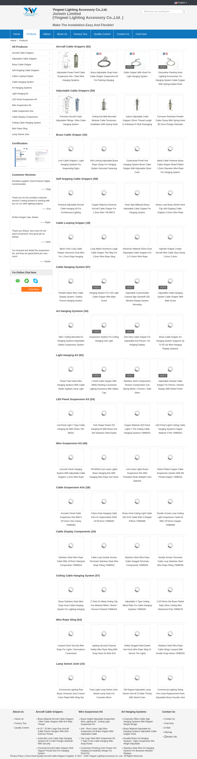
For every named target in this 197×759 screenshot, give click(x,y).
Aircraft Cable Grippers (23, 53)
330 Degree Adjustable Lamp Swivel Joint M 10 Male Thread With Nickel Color (137, 693)
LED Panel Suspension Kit (24, 99)
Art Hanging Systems (22, 88)
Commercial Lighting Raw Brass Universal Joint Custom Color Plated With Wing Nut (71, 693)
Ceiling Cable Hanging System (26, 123)
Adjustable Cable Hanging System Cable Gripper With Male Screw (170, 297)
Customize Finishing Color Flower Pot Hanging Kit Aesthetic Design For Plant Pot (98, 751)
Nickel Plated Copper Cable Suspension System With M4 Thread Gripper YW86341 (170, 473)
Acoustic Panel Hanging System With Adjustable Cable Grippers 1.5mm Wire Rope (71, 473)
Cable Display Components (25, 117)
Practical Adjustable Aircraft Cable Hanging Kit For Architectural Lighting (71, 209)
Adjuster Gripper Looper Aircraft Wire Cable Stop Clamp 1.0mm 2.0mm (170, 253)
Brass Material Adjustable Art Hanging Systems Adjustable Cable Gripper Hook (140, 731)
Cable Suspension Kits (22, 111)
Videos (47, 34)
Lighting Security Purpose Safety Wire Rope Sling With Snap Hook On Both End (104, 649)
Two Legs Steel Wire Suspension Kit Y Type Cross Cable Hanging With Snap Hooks (98, 741)
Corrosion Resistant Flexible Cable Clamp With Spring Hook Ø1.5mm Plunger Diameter (170, 120)
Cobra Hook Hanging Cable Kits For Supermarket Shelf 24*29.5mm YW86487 (104, 517)
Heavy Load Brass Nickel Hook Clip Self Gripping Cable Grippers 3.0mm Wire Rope (170, 209)
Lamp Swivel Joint (20, 134)
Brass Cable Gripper (21, 64)
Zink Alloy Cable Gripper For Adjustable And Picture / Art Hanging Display (137, 341)
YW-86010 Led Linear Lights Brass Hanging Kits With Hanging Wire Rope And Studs (104, 473)
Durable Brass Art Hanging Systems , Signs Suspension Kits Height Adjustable (138, 741)
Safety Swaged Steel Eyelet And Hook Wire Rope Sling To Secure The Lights (137, 649)
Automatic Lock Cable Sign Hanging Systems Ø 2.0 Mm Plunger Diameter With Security (55, 741)
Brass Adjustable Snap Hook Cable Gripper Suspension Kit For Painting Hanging (104, 76)
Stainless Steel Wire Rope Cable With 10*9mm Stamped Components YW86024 (71, 561)
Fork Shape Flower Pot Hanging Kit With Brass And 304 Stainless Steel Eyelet (104, 429)
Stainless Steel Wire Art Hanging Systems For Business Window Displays (138, 751)
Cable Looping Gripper (22, 76)
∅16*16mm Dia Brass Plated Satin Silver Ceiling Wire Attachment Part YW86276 (170, 605)
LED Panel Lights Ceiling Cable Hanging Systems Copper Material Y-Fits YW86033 (170, 429)
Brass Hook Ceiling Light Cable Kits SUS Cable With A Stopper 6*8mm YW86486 (137, 517)
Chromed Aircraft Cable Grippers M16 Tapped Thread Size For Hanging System (55, 751)
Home (16, 34)
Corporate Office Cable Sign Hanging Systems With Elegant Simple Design (138, 721)
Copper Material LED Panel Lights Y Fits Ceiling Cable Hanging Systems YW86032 (137, 429)
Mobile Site (170, 737)
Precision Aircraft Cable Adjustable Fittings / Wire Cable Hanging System (71, 120)
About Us (62, 34)
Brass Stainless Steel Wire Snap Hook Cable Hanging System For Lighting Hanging (71, 605)
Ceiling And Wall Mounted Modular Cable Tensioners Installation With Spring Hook (104, 120)
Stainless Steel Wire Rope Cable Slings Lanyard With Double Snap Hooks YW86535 (170, 649)
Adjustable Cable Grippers (24, 58)
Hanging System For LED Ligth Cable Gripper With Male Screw (104, 297)
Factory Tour (81, 34)
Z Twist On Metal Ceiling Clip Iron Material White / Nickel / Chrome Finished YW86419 (104, 605)
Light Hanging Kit (20, 93)
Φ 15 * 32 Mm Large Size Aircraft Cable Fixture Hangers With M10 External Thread (53, 731)
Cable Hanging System (23, 82)
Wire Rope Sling (19, 128)
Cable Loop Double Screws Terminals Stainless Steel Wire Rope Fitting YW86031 (104, 561)
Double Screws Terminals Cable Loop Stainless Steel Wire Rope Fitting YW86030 (170, 561)
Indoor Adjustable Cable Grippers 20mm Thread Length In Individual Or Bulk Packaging (137, 120)
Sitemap (168, 732)
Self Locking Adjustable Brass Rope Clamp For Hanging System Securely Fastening (104, 164)
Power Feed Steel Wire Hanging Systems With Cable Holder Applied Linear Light (71, 385)
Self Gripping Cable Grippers (25, 70)
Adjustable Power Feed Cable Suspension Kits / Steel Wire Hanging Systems (71, 76)
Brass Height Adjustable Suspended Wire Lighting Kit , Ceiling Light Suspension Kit (98, 721)
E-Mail (167, 728)
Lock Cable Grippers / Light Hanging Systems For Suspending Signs (71, 164)
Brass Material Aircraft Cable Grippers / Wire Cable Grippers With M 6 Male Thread (55, 721)
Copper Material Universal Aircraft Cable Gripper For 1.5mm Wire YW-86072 (104, 209)
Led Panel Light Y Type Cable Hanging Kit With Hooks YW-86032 (71, 429)
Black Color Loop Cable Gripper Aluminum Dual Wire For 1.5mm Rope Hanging (70, 253)
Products (31, 34)
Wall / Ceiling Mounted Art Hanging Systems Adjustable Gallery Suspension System (70, 341)
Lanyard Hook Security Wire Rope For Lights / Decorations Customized (71, 649)
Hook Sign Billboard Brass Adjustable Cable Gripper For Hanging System (137, 209)
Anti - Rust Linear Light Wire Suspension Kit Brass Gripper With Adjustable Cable (97, 731)
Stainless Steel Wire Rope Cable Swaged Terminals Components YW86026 (137, 561)
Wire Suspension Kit (21, 105)
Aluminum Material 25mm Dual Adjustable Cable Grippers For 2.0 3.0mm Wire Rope (137, 253)
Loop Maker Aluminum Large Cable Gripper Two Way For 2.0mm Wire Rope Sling (104, 253)
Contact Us (123, 34)
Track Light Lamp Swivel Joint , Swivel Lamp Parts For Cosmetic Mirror (104, 693)
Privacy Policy (16, 756)
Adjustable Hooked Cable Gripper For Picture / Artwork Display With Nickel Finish (170, 385)
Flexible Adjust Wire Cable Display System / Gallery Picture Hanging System (71, 297)
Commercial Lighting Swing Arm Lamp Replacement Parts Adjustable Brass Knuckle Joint (170, 693)
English (181, 2)
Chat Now (141, 34)
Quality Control (102, 34)
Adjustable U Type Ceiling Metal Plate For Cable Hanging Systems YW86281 (137, 605)
